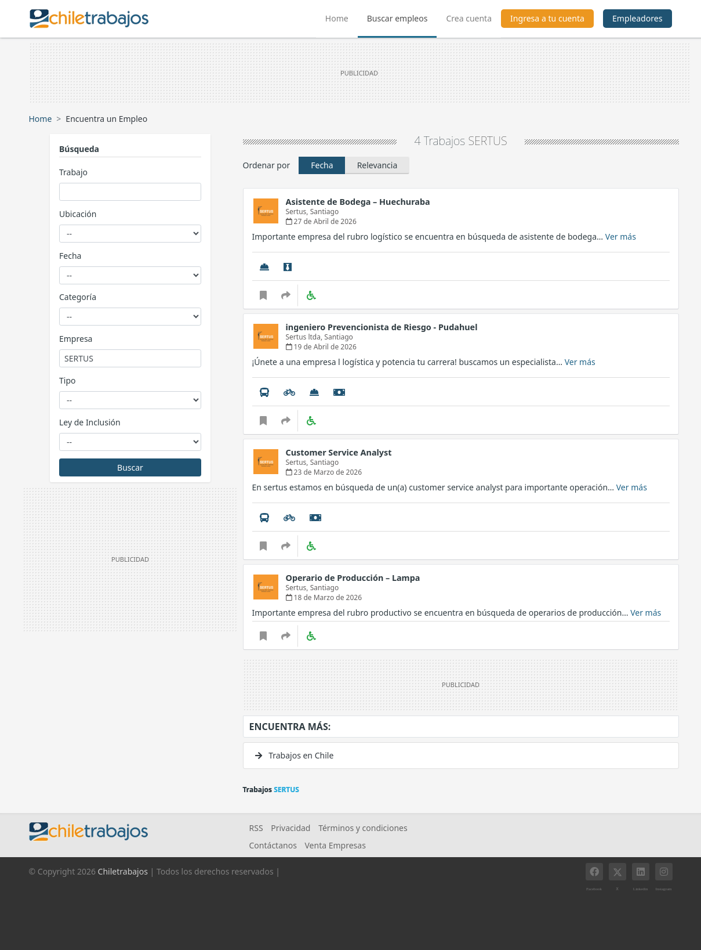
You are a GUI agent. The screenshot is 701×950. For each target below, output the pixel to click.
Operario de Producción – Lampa (353, 577)
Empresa (75, 338)
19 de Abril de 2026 (321, 347)
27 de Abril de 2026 (321, 221)
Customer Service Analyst (339, 452)
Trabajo (73, 172)
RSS (256, 827)
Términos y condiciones (363, 827)
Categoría (77, 296)
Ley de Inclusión (90, 422)
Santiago (324, 211)
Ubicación (77, 213)
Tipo (67, 380)
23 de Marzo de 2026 (324, 472)
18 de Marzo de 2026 (324, 597)
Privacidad (290, 827)
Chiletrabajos (123, 871)
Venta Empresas (334, 845)
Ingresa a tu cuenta (547, 18)
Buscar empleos (397, 18)
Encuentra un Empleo (106, 118)
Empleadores (637, 18)
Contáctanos (273, 845)
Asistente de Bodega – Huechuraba (358, 201)
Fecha (70, 255)
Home (341, 17)
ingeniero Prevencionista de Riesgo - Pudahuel (382, 327)
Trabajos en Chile (294, 755)
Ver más (620, 236)
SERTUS (487, 141)
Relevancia (377, 165)
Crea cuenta (469, 18)
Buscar (130, 467)
